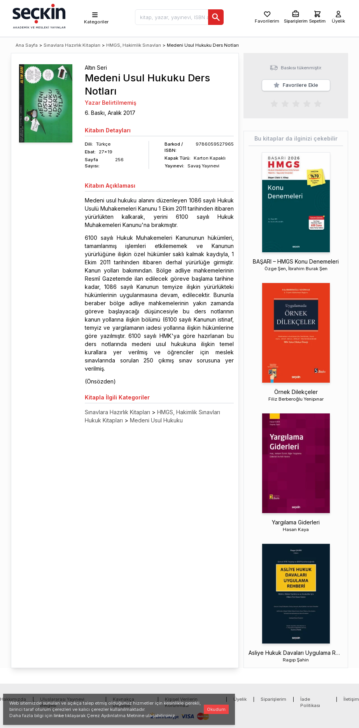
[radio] (274, 103)
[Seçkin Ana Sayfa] (38, 15)
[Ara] (216, 17)
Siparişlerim (273, 699)
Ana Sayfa (27, 45)
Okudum (216, 709)
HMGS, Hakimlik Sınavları (133, 45)
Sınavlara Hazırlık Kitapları (72, 45)
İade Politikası (310, 702)
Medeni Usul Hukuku (156, 420)
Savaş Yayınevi (203, 166)
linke (59, 715)
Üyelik (240, 699)
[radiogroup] (296, 103)
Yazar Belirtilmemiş (111, 102)
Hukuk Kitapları (104, 420)
